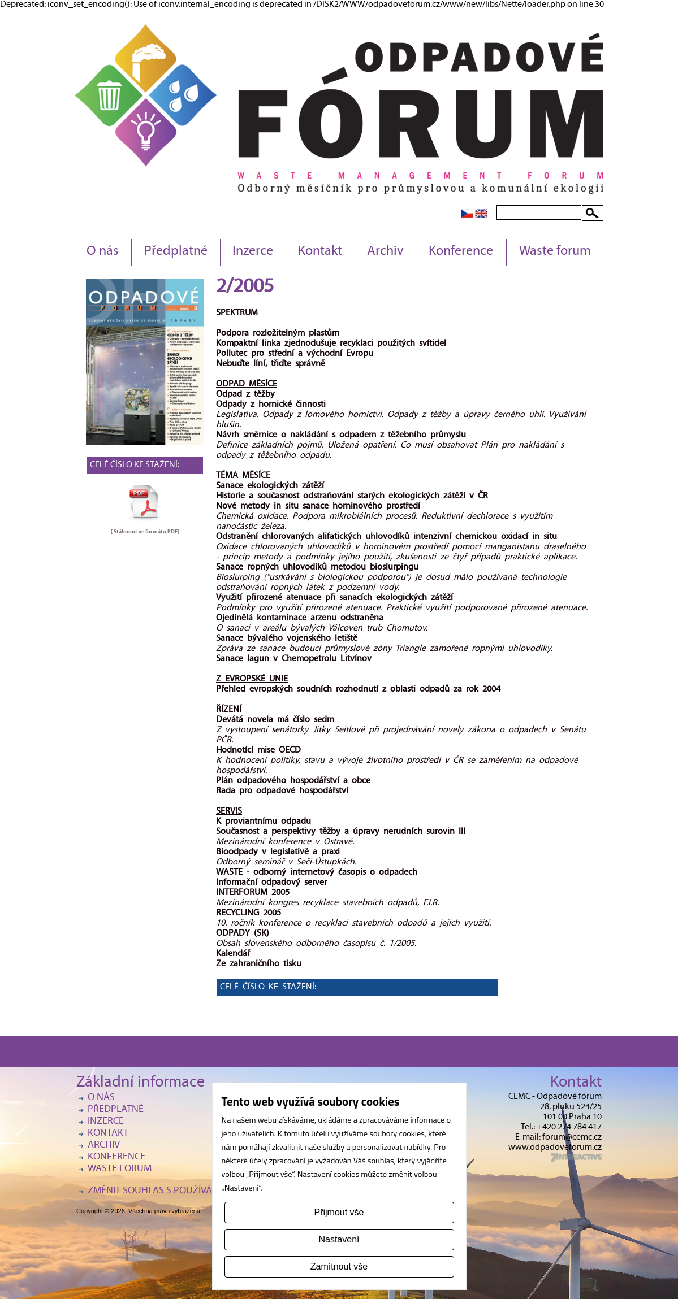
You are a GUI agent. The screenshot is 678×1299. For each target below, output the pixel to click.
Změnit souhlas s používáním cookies (178, 1191)
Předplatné (176, 252)
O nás (103, 252)
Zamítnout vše (339, 1266)
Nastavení (338, 1239)
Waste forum (555, 252)
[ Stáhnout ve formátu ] (145, 531)
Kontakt (320, 252)
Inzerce (252, 252)
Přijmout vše (339, 1212)
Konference (461, 252)
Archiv (385, 252)
